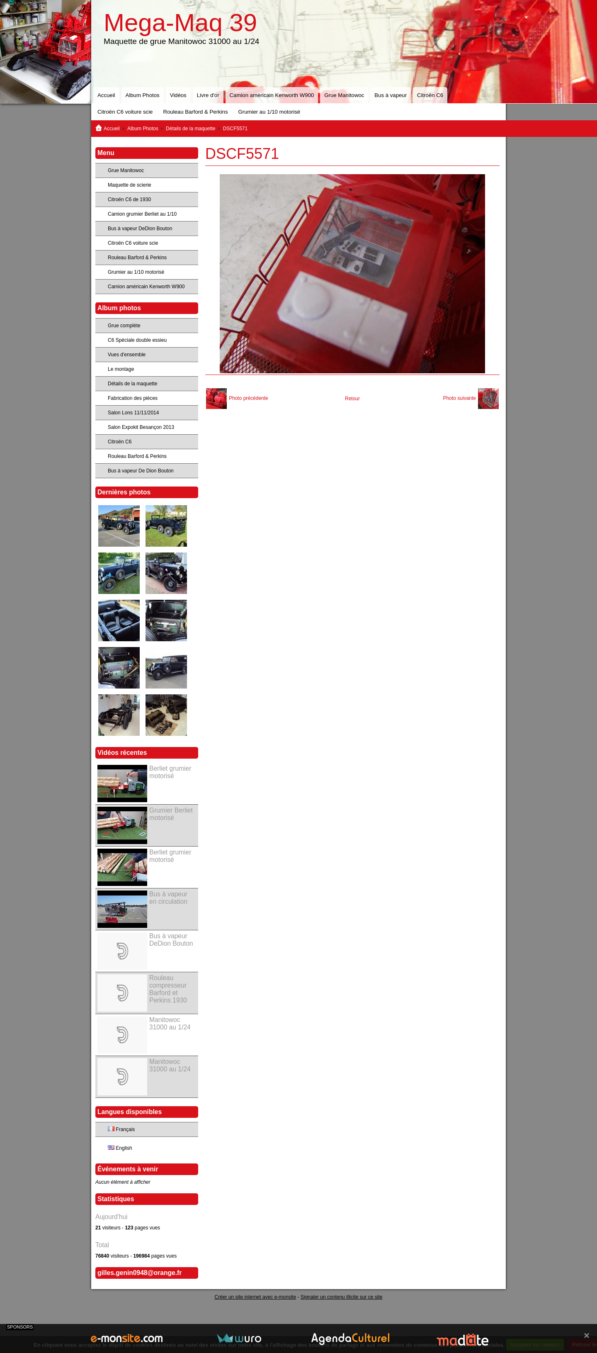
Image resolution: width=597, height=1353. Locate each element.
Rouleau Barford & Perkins (195, 112)
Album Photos (143, 95)
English (120, 1148)
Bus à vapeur (390, 95)
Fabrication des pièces (133, 398)
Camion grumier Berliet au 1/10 (142, 214)
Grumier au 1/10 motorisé (269, 112)
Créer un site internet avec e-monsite (255, 1297)
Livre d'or (208, 95)
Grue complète (124, 326)
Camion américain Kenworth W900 (272, 95)
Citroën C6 (430, 95)
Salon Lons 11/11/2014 (133, 413)
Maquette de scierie (129, 185)
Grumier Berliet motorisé (171, 814)
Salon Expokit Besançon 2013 (141, 427)
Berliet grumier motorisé (170, 772)
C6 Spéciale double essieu (137, 340)
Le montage (121, 369)
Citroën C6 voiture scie (125, 112)
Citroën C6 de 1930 (129, 199)
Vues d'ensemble (127, 355)
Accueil (106, 95)
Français (121, 1129)
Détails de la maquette (190, 128)
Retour (352, 399)
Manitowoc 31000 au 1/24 (170, 1023)
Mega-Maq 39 (180, 23)
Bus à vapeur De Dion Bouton (141, 471)
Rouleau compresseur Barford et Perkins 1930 (168, 989)
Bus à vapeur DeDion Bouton (140, 228)
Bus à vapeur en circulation (168, 898)
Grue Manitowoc (344, 95)
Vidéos (178, 95)
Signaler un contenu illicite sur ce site (341, 1297)
